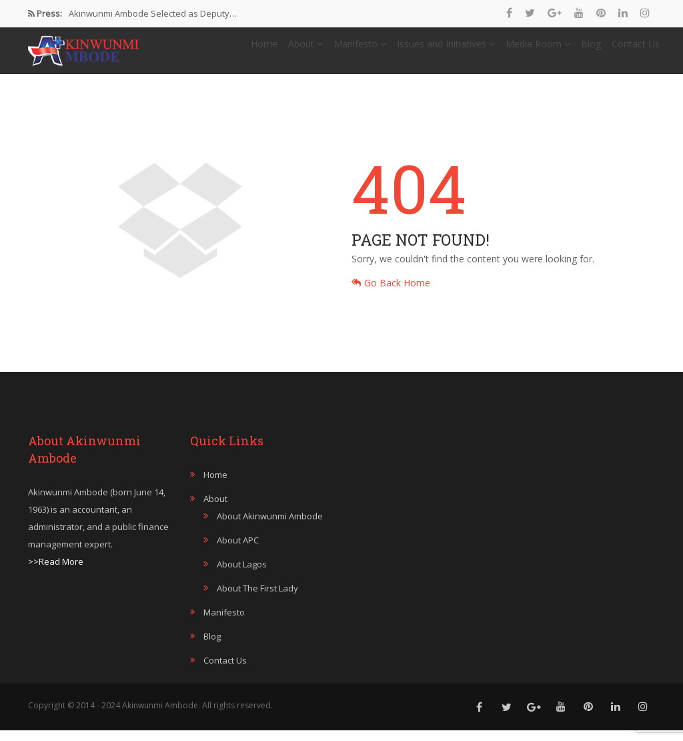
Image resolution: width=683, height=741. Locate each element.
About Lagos (242, 575)
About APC (238, 551)
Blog (591, 49)
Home (264, 49)
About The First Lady (257, 599)
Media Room (538, 49)
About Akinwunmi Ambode (270, 527)
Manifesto (359, 49)
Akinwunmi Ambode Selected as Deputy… (153, 13)
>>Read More (55, 572)
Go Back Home (391, 293)
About (305, 49)
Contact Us (636, 49)
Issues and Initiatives (446, 49)
